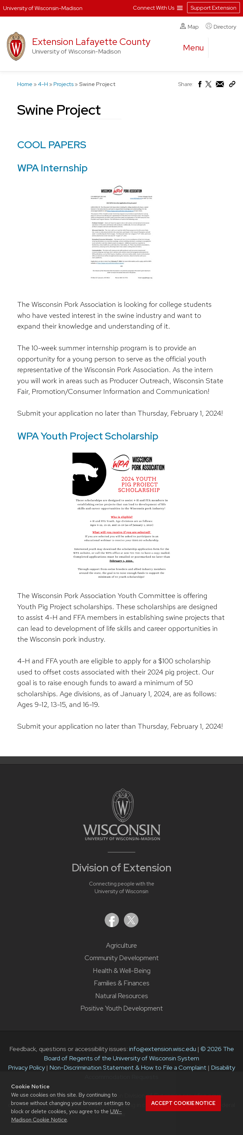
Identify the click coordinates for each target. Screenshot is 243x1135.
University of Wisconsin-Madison (42, 8)
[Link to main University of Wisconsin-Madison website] (122, 838)
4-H (43, 84)
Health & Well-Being (121, 970)
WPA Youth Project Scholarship (87, 436)
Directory (221, 26)
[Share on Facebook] (199, 85)
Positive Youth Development (121, 1008)
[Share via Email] (220, 85)
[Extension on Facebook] (112, 925)
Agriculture (121, 945)
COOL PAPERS (51, 144)
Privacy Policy (26, 1067)
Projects (64, 84)
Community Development (122, 958)
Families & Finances (121, 983)
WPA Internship (52, 167)
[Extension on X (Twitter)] (131, 925)
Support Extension (213, 7)
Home (24, 84)
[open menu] (193, 47)
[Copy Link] (232, 85)
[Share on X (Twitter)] (208, 87)
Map (189, 26)
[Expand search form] (220, 48)
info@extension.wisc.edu (162, 1049)
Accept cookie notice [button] (183, 1103)
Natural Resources (121, 996)
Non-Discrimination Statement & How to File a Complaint (127, 1067)
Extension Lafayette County (91, 42)
